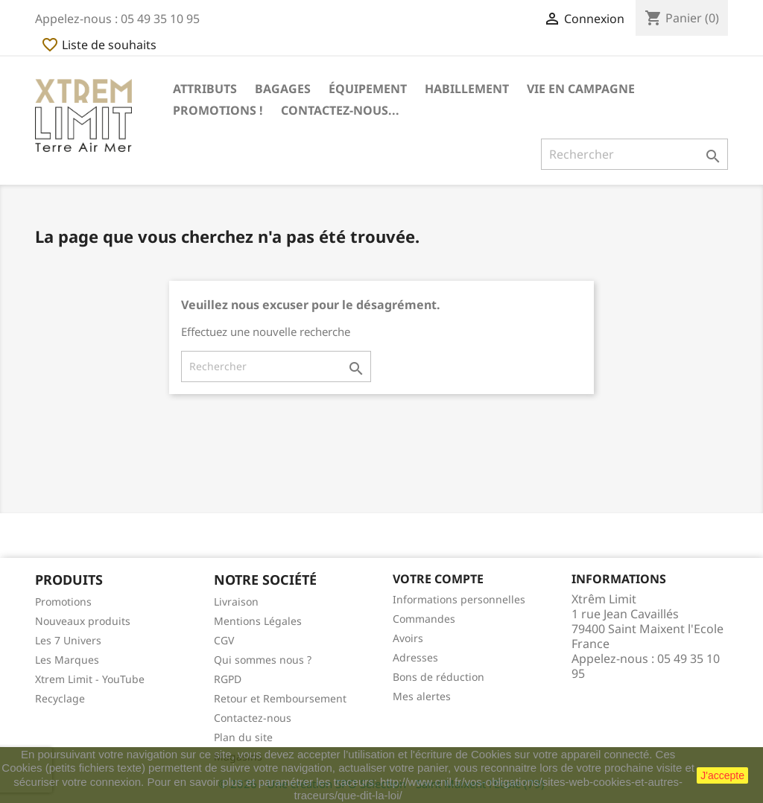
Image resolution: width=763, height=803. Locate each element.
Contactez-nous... (340, 110)
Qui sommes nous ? (262, 660)
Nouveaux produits (82, 621)
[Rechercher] (634, 154)
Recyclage (60, 698)
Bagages (283, 88)
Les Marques (67, 660)
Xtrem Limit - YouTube (90, 679)
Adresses (415, 657)
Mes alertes (422, 696)
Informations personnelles (459, 599)
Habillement (467, 88)
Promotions (63, 601)
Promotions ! (218, 110)
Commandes (424, 619)
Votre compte (438, 579)
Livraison (236, 601)
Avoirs (408, 638)
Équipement (368, 88)
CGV (224, 640)
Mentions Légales (258, 621)
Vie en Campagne (581, 88)
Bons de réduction (438, 677)
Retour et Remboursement (280, 698)
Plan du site (243, 737)
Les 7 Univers (68, 640)
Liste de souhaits (98, 44)
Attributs (205, 88)
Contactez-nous (252, 718)
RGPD (227, 679)
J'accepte (722, 775)
